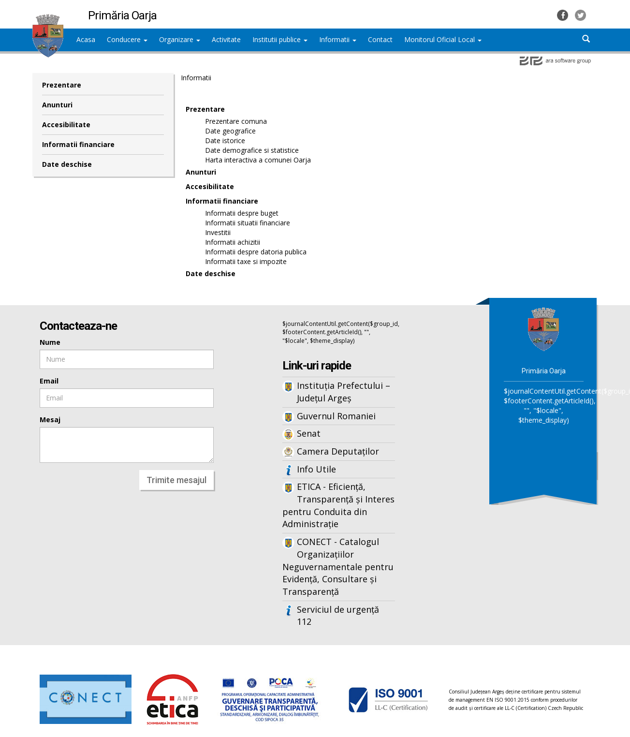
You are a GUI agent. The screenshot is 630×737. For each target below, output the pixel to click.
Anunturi (57, 104)
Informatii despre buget (241, 213)
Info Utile (316, 469)
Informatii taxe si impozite (246, 261)
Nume (50, 342)
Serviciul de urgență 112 (338, 616)
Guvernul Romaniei (336, 416)
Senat (309, 433)
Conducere (127, 39)
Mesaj (50, 419)
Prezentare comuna (236, 121)
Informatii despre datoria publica (256, 251)
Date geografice (230, 130)
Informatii (337, 39)
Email (49, 380)
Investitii (218, 232)
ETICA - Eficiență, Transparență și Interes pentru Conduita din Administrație (338, 505)
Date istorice (225, 140)
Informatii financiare (78, 144)
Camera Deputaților (338, 451)
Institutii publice (280, 39)
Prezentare (61, 84)
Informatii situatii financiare (247, 222)
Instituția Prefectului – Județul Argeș (343, 392)
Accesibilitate (66, 124)
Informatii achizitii (232, 242)
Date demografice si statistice (252, 150)
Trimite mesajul (176, 480)
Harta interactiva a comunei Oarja (258, 159)
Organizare (179, 39)
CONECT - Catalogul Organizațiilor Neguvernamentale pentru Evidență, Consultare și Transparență (338, 566)
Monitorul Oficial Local (443, 39)
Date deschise (67, 164)
